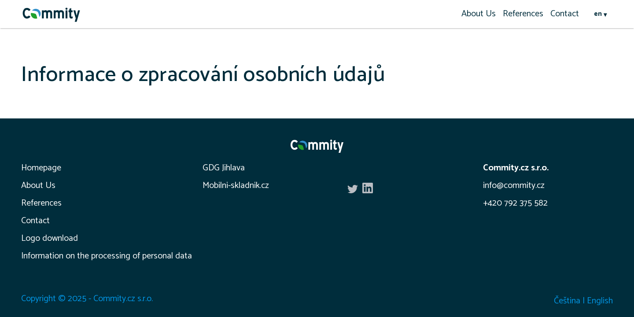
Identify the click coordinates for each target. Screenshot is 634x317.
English (600, 301)
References (523, 14)
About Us (478, 14)
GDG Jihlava (224, 168)
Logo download (49, 238)
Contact (564, 14)
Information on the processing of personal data (106, 256)
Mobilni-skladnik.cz (236, 185)
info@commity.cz (514, 185)
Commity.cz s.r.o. (516, 168)
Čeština (567, 301)
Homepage (41, 168)
